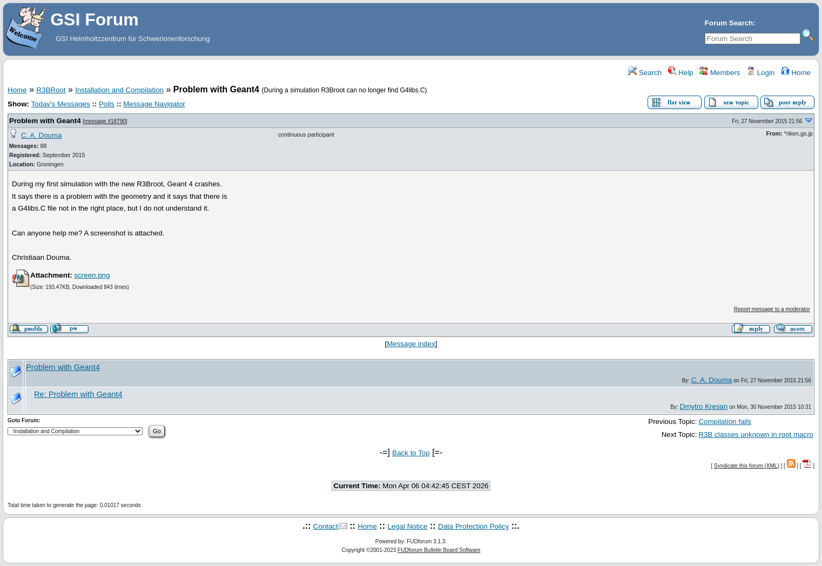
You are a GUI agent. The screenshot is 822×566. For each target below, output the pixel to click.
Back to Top (410, 453)
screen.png (92, 275)
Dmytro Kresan (704, 406)
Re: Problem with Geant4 (78, 394)
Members (719, 73)
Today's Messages (60, 104)
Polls (106, 104)
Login (760, 73)
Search (645, 73)
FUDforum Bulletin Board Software (438, 550)
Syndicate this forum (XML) (746, 466)
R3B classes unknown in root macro (755, 434)
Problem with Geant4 (45, 121)
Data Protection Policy (473, 526)
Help (680, 73)
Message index (411, 344)
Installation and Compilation (119, 90)
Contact (325, 526)
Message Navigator (154, 104)
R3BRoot (50, 90)
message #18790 (105, 121)
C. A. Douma (41, 135)
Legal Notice (407, 526)
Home (796, 73)
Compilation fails (724, 421)
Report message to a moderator (772, 309)
